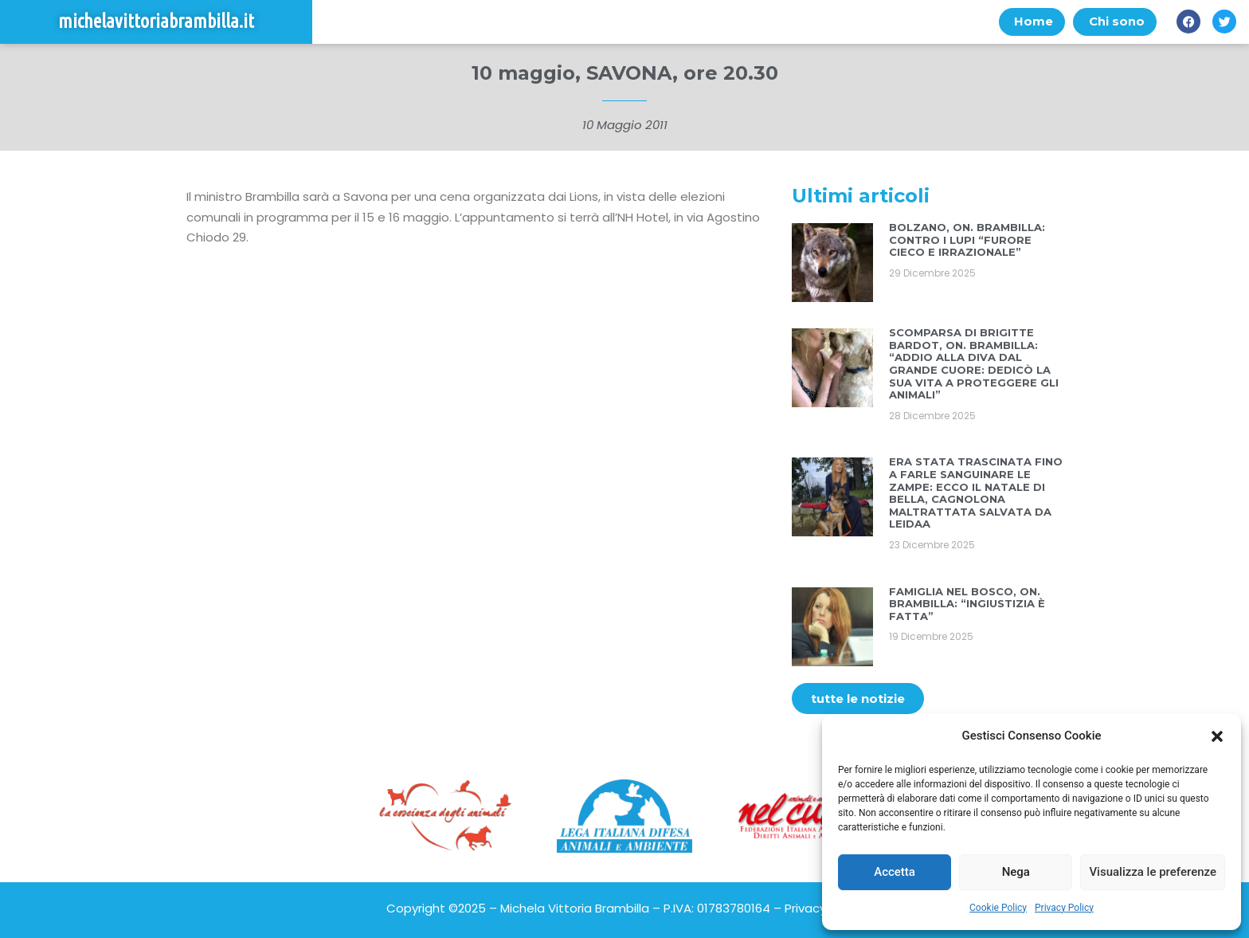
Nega (1016, 872)
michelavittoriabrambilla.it (156, 22)
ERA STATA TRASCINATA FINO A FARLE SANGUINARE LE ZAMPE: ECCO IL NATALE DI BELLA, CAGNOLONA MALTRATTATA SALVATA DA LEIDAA (976, 493)
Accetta (894, 872)
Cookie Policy (998, 907)
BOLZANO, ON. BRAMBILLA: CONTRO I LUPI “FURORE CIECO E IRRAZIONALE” (967, 240)
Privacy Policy (1064, 907)
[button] (1217, 736)
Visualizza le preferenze (1152, 872)
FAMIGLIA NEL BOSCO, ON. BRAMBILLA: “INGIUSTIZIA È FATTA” (967, 603)
